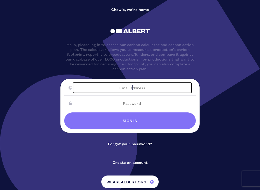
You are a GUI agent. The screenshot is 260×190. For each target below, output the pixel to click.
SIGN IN (130, 120)
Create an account (130, 162)
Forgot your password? (130, 143)
